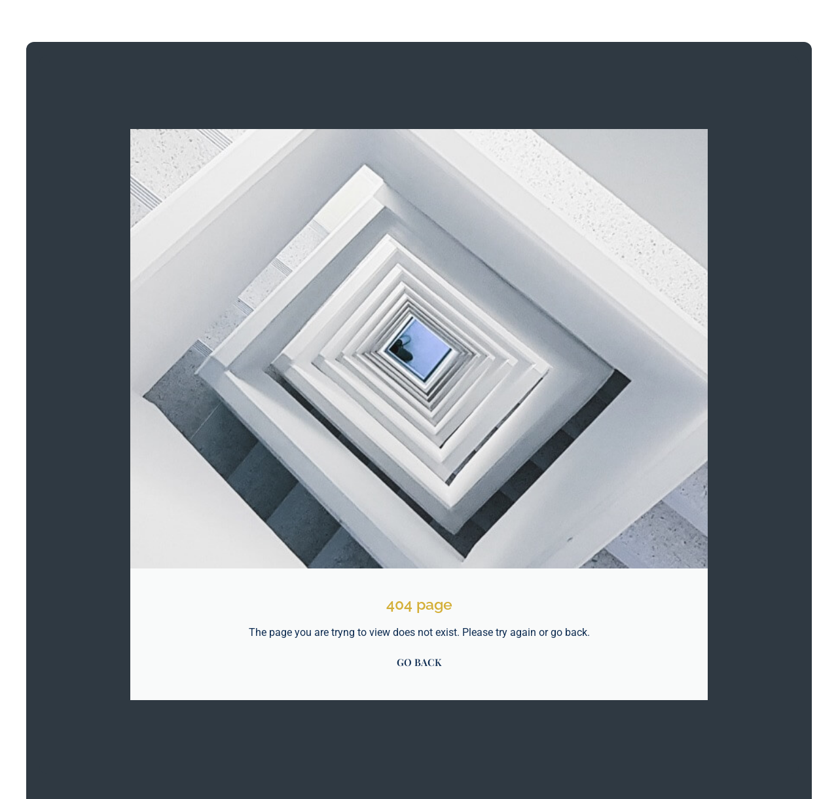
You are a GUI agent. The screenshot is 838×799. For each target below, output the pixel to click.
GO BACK (419, 662)
